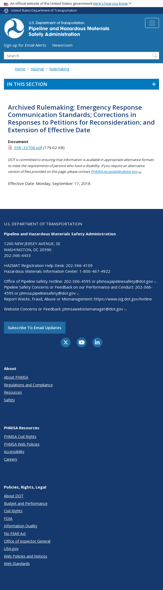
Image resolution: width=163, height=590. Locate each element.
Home (20, 68)
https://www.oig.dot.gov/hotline (123, 298)
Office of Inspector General (27, 541)
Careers (10, 459)
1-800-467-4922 (94, 271)
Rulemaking (59, 68)
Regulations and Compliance (28, 384)
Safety (9, 399)
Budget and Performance (25, 503)
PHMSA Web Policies (22, 444)
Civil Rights (13, 510)
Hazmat (37, 68)
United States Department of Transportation (44, 10)
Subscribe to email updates (34, 327)
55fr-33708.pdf (28, 147)
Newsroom (62, 45)
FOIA (8, 518)
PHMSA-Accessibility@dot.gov (116, 171)
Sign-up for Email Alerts (25, 45)
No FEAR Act (15, 533)
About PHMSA (16, 377)
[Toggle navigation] (152, 23)
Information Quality (20, 525)
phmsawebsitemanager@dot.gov (95, 308)
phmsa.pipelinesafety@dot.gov (127, 281)
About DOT (13, 495)
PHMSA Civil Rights (20, 436)
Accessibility (14, 451)
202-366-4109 (79, 265)
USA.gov (11, 548)
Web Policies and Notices (25, 556)
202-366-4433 (17, 255)
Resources (13, 392)
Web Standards (17, 563)
